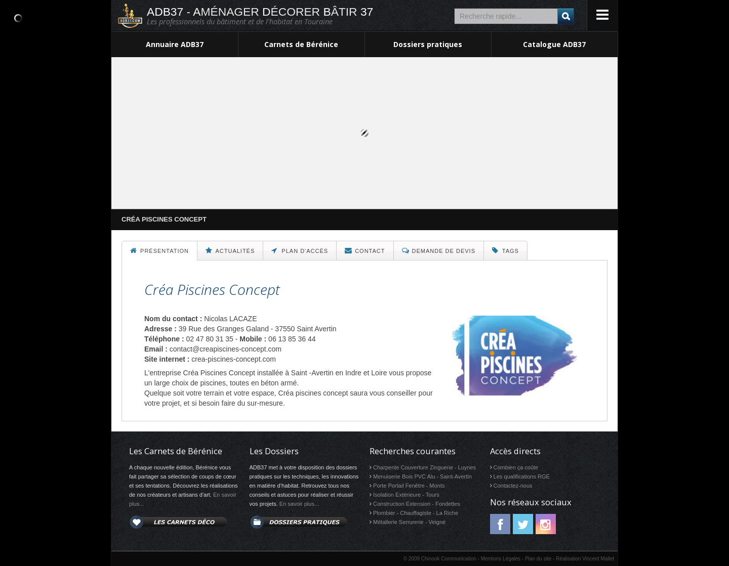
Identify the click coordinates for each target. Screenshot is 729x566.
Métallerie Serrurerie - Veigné (409, 522)
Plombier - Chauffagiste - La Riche (415, 513)
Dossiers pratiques (427, 44)
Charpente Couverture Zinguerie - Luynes (424, 467)
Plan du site (538, 558)
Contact (365, 250)
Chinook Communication (448, 558)
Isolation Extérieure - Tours (406, 495)
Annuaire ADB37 (175, 44)
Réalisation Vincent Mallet (585, 558)
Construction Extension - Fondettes (416, 504)
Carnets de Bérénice (301, 44)
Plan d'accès (299, 250)
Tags (505, 250)
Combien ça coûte (516, 467)
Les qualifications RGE (522, 476)
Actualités (230, 250)
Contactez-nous (513, 486)
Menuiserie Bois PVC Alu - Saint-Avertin (422, 476)
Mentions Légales (500, 558)
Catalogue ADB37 (554, 44)
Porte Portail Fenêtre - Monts (408, 486)
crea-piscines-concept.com (233, 359)
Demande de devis (438, 250)
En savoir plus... (299, 504)
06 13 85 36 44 (291, 339)
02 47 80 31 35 (209, 339)
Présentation (159, 250)
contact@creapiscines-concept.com (225, 349)
